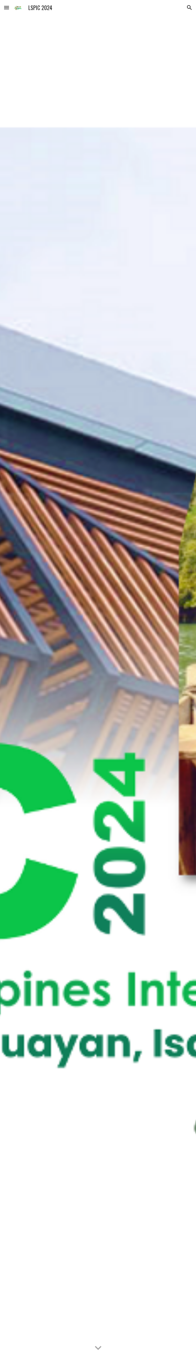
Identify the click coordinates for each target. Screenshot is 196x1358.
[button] (6, 7)
